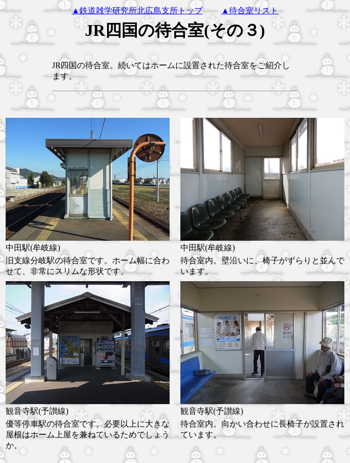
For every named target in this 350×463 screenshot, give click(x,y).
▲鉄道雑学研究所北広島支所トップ (137, 10)
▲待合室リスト (250, 10)
